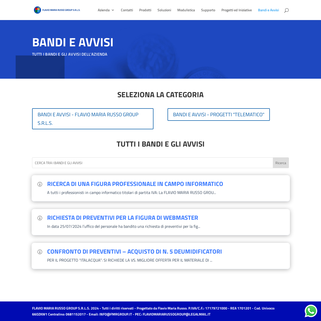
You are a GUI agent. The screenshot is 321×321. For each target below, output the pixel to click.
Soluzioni (164, 10)
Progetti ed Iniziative (236, 10)
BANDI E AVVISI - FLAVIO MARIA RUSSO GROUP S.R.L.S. (88, 119)
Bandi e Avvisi (268, 10)
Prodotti (145, 10)
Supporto (208, 10)
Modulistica (186, 10)
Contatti (127, 10)
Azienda (104, 10)
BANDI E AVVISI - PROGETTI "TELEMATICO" (218, 114)
